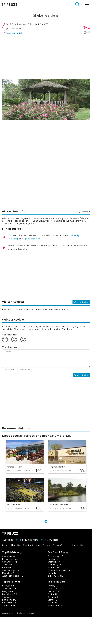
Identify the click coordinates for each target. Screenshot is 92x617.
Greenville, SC (9, 605)
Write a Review (81, 302)
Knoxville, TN (8, 567)
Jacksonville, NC (55, 576)
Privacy (46, 545)
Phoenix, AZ (53, 567)
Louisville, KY (53, 573)
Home (5, 545)
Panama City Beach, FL (58, 570)
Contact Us (77, 545)
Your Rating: (9, 334)
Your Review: (10, 347)
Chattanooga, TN (10, 570)
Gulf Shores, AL (9, 562)
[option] (46, 99)
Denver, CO (53, 591)
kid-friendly (74, 235)
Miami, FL (52, 600)
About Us (15, 545)
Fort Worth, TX (9, 594)
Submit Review (81, 375)
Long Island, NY (10, 591)
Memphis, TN (8, 573)
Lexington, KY (9, 586)
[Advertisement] (46, 56)
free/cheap (13, 238)
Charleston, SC (54, 588)
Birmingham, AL (10, 559)
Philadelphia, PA (55, 605)
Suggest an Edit (14, 33)
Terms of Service (61, 545)
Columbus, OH (9, 556)
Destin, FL (52, 594)
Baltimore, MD (9, 600)
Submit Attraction (31, 545)
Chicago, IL (53, 597)
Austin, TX (52, 603)
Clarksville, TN (9, 565)
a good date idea (31, 238)
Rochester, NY (9, 603)
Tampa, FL (52, 559)
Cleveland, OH (9, 588)
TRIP (9, 4)
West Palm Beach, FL (12, 576)
